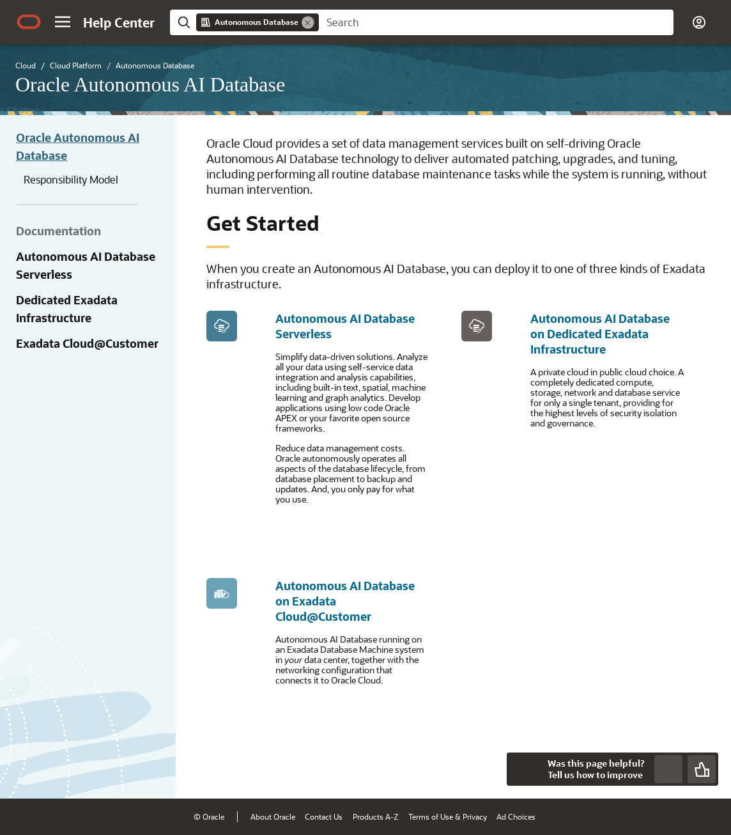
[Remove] (308, 22)
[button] (63, 22)
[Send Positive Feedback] (702, 769)
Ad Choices (515, 816)
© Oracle (209, 816)
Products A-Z (375, 816)
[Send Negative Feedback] (668, 769)
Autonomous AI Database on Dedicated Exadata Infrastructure (600, 334)
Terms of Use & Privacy (447, 816)
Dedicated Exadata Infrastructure (67, 308)
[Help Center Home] (119, 22)
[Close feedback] (523, 769)
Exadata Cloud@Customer (87, 343)
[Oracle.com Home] (28, 21)
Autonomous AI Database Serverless (85, 265)
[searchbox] (496, 22)
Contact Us (323, 816)
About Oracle (272, 816)
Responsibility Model (71, 179)
